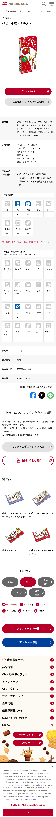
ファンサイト (31, 743)
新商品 (10, 582)
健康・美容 (37, 593)
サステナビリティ (12, 696)
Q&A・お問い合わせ (14, 718)
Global (27, 725)
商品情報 (7, 667)
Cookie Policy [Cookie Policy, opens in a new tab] (30, 799)
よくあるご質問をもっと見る (32, 447)
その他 (41, 611)
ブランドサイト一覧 (28, 629)
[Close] (52, 766)
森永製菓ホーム (16, 660)
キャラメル (11, 611)
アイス (19, 593)
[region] (28, 789)
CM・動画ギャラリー (14, 674)
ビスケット (29, 605)
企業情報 (7, 703)
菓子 (28, 582)
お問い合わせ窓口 (37, 461)
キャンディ (27, 611)
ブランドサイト (34, 91)
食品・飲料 (46, 582)
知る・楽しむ (10, 689)
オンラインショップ (30, 735)
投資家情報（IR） (12, 711)
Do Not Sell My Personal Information (28, 805)
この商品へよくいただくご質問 (28, 102)
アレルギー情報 (28, 642)
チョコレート (12, 605)
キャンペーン (10, 682)
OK (28, 812)
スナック (44, 605)
